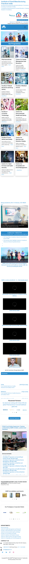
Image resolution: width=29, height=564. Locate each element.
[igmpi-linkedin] (6, 552)
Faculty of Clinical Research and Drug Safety (11, 530)
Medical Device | (8, 234)
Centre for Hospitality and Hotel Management (11, 538)
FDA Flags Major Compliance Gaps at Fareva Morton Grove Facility (15, 237)
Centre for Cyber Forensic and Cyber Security (11, 536)
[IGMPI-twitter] (2, 552)
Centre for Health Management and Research (11, 529)
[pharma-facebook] (10, 552)
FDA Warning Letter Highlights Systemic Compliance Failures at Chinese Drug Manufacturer (15, 241)
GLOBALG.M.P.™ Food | (17, 234)
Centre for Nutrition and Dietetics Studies (10, 535)
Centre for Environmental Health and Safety (10, 532)
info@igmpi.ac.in (7, 549)
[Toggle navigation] (25, 27)
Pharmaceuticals (4, 527)
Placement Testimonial (14, 418)
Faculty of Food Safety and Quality (8, 533)
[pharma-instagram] (13, 552)
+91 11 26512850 (24, 22)
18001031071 (12, 22)
